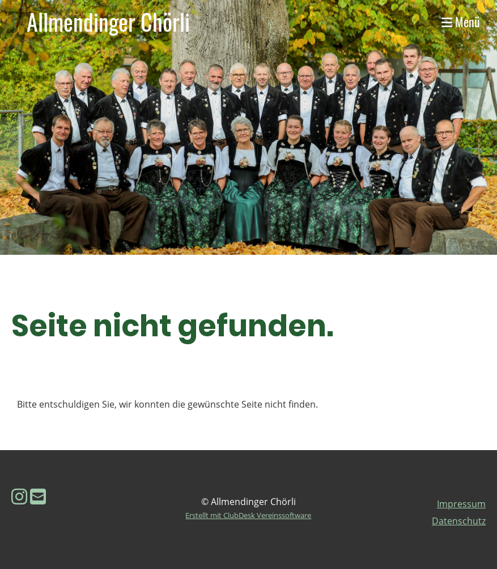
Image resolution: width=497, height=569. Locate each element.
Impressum (461, 504)
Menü (460, 22)
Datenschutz (459, 521)
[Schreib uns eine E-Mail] (38, 496)
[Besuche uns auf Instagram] (19, 496)
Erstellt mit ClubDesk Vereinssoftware (248, 515)
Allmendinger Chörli (108, 21)
